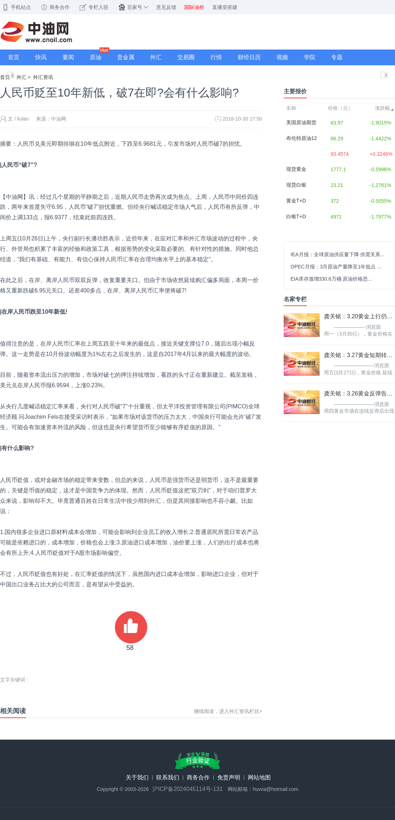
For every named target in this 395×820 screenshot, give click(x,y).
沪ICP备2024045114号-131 (187, 789)
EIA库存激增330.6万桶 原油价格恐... (331, 279)
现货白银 (296, 185)
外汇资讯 (43, 77)
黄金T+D (296, 200)
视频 (282, 57)
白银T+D (296, 216)
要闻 (68, 57)
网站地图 (259, 777)
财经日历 (249, 57)
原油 (95, 57)
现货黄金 (296, 169)
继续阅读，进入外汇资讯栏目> (228, 711)
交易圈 (186, 57)
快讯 (41, 57)
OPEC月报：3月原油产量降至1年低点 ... (336, 267)
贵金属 (125, 57)
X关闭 (12, 76)
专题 (337, 57)
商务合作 (198, 777)
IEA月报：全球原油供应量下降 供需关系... (338, 254)
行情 (216, 57)
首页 (13, 57)
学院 (309, 57)
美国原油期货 (301, 122)
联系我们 (167, 777)
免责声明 (228, 777)
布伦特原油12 (301, 138)
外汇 (156, 57)
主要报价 (295, 91)
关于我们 (137, 777)
